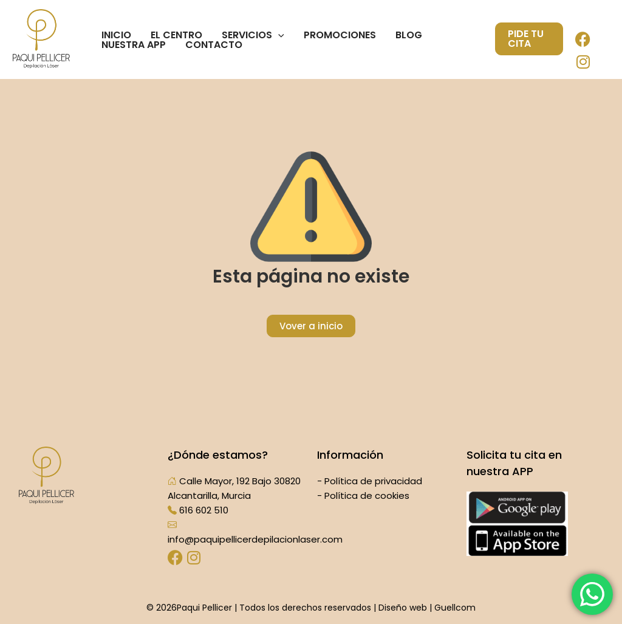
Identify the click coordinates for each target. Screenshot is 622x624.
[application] (278, 35)
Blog (408, 35)
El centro (176, 35)
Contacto (213, 45)
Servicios (253, 35)
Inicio (116, 35)
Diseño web (402, 608)
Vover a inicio (311, 326)
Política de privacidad (373, 481)
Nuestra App (133, 45)
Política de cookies (366, 495)
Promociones (340, 35)
